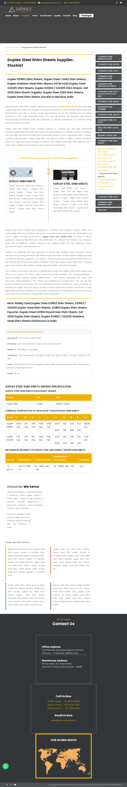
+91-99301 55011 (29, 3)
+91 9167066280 (73, 3)
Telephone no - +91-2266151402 (63, 708)
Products (16, 47)
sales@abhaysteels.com (51, 3)
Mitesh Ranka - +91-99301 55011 (64, 704)
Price (34, 15)
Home (8, 47)
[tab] (108, 57)
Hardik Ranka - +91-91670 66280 (63, 701)
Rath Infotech (116, 785)
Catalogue (86, 15)
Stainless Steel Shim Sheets (109, 142)
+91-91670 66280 (13, 3)
